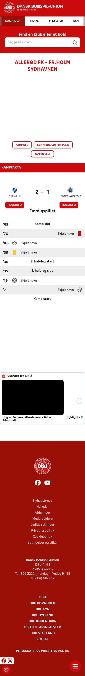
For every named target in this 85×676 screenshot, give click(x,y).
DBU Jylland (42, 615)
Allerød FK (14, 196)
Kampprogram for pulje (53, 145)
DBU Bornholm (43, 603)
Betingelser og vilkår (43, 542)
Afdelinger (42, 512)
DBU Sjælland (43, 633)
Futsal (42, 639)
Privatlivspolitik (42, 530)
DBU (42, 597)
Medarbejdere (42, 518)
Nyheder (42, 506)
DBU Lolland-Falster (42, 627)
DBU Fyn (42, 609)
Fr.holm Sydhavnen (70, 196)
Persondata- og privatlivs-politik (42, 651)
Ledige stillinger (42, 524)
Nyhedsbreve (42, 500)
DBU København (43, 621)
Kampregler (42, 154)
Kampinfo (22, 145)
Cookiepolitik (42, 536)
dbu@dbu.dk (44, 578)
